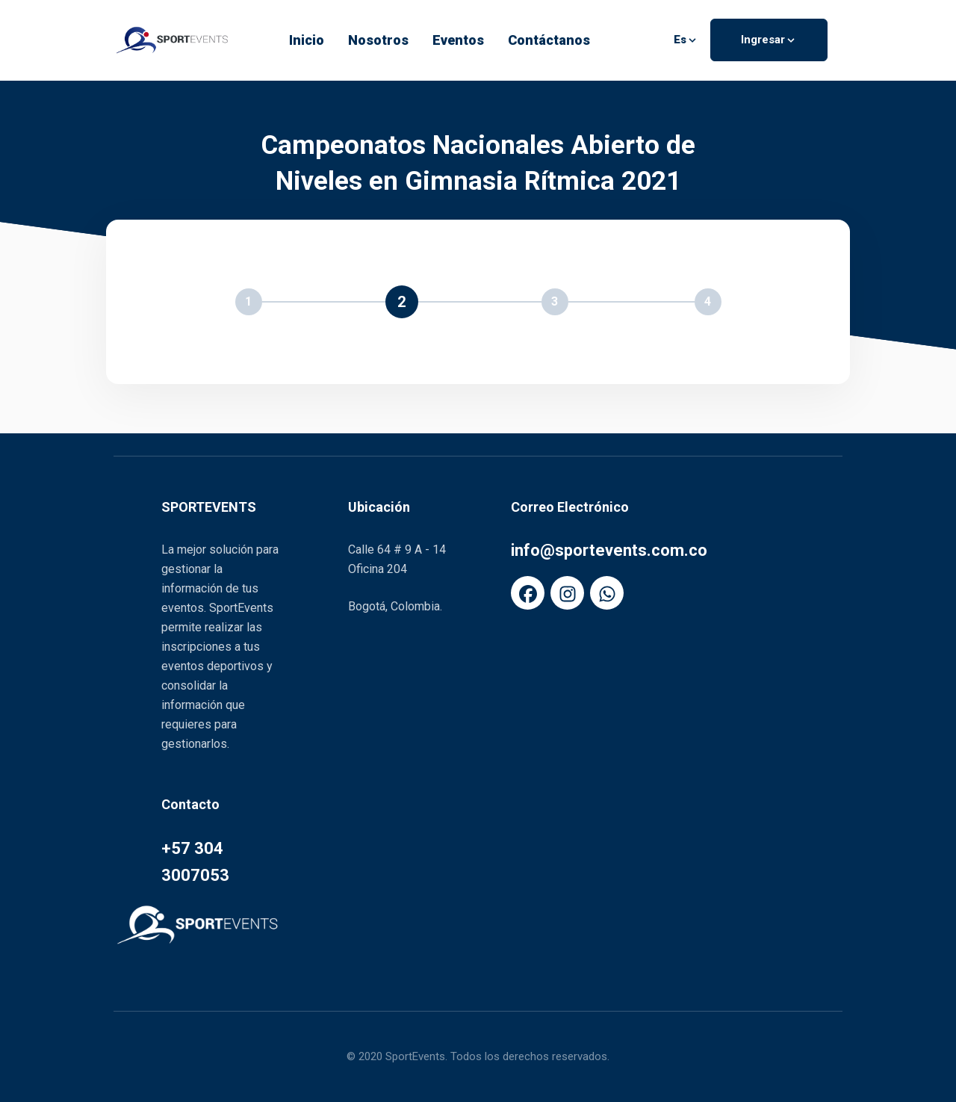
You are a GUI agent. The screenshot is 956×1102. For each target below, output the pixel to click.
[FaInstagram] (567, 593)
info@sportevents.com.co (609, 550)
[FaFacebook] (527, 593)
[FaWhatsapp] (607, 593)
